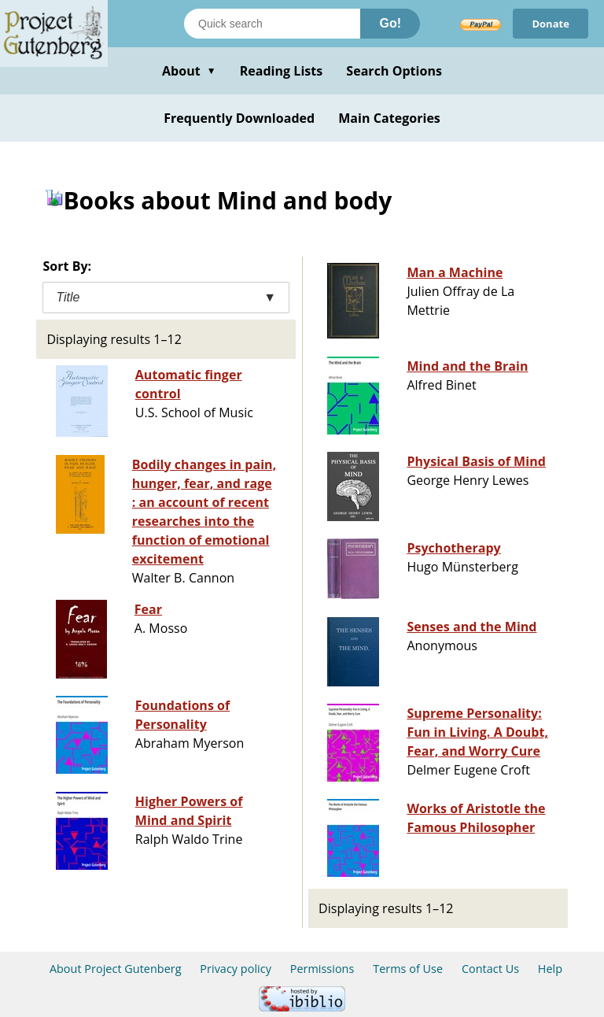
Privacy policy (235, 968)
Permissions (322, 968)
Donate (550, 24)
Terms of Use (408, 968)
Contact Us (490, 968)
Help (550, 968)
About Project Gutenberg (116, 968)
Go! (390, 23)
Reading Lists (281, 71)
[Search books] (272, 24)
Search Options (394, 71)
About (189, 70)
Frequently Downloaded (239, 118)
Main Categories (389, 118)
